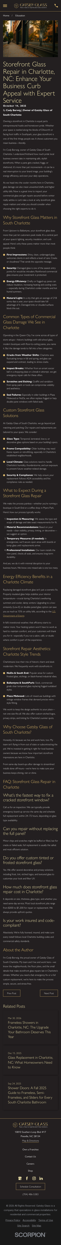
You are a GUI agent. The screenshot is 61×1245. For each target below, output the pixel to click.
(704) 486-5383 (30, 1194)
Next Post (49, 993)
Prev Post (11, 993)
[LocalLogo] (30, 5)
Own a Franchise (30, 1149)
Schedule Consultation (30, 1186)
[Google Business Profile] (20, 1178)
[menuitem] (13, 1220)
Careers (30, 1163)
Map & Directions (30, 1140)
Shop (30, 1170)
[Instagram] (34, 1178)
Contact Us (30, 1156)
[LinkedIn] (41, 1178)
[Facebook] (27, 1178)
